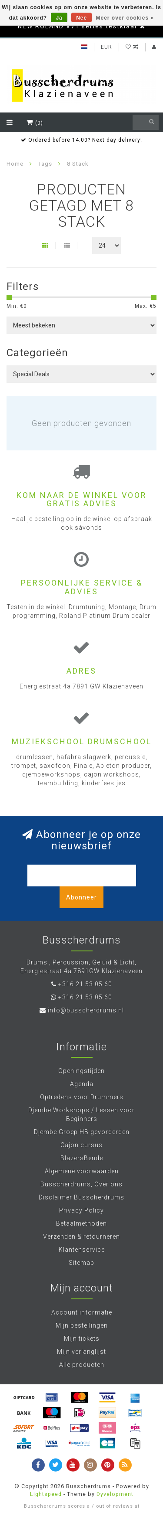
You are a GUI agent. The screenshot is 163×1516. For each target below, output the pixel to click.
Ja (59, 18)
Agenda (81, 1083)
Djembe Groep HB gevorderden (82, 1131)
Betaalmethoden (81, 1223)
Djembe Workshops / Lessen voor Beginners (81, 1114)
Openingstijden (81, 1070)
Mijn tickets (82, 1338)
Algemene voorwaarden (82, 1171)
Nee (81, 18)
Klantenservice (82, 1249)
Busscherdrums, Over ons (81, 1184)
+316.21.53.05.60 (85, 984)
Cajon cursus (81, 1144)
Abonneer (81, 897)
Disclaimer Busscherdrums (81, 1197)
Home (15, 163)
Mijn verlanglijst (81, 1351)
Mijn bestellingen (82, 1325)
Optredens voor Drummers (81, 1097)
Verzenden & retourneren (81, 1236)
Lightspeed (46, 1494)
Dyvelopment (114, 1494)
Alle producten (81, 1364)
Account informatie (81, 1312)
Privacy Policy (81, 1210)
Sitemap (81, 1262)
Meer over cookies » (125, 18)
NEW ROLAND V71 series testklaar (78, 26)
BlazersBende (81, 1158)
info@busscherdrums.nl (86, 1010)
